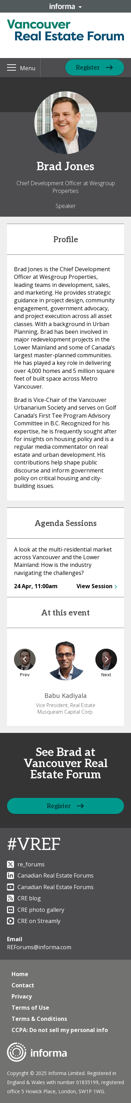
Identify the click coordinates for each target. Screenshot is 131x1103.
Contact (23, 985)
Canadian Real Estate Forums (50, 875)
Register (88, 67)
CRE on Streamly (33, 921)
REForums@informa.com (39, 947)
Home (20, 974)
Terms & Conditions (39, 1019)
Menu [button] (27, 68)
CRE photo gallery (35, 910)
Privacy (22, 996)
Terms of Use (30, 1007)
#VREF (34, 845)
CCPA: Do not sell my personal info (60, 1030)
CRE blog (24, 898)
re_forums (26, 864)
